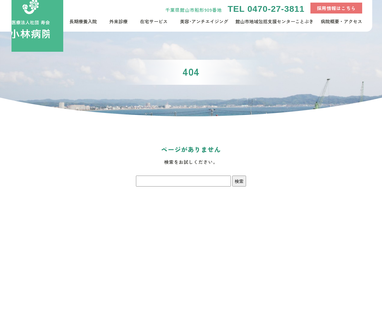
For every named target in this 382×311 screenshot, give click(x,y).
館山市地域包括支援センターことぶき (274, 21)
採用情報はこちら (336, 8)
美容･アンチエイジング (204, 21)
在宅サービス (154, 21)
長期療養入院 (83, 21)
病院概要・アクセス (341, 21)
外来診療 (118, 21)
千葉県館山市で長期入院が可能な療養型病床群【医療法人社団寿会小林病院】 (37, 26)
